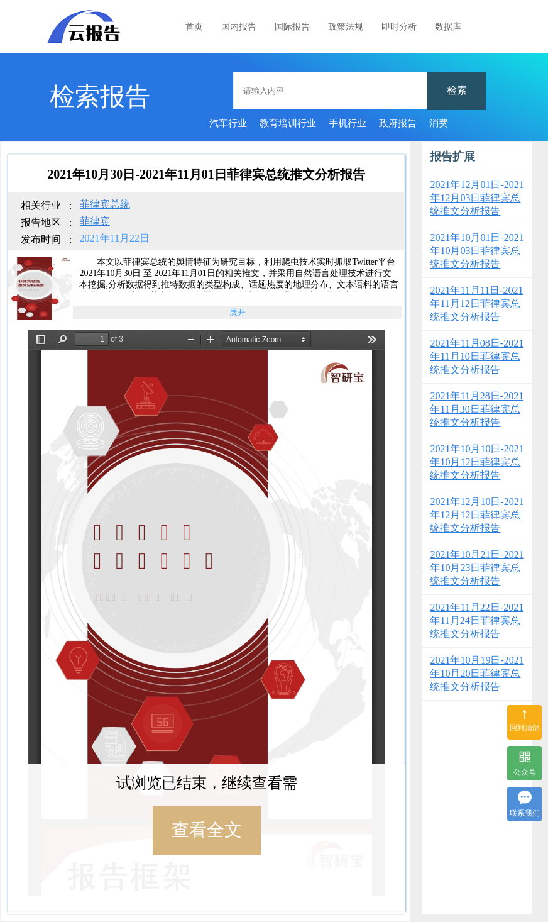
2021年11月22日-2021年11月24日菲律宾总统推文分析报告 (476, 620)
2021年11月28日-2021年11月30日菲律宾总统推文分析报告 (476, 409)
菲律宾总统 (105, 204)
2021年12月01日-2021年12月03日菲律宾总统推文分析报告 (476, 197)
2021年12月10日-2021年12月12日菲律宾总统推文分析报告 (476, 514)
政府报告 (398, 123)
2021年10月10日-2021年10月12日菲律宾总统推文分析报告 (476, 461)
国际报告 (292, 26)
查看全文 (207, 830)
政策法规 (345, 26)
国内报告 (238, 26)
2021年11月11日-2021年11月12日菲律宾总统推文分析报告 (476, 303)
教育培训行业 (288, 123)
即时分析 (399, 26)
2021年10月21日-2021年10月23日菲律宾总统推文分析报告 (476, 567)
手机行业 (347, 123)
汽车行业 (228, 123)
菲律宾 (95, 221)
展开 (237, 312)
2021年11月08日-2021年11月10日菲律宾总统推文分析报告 (476, 356)
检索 (457, 90)
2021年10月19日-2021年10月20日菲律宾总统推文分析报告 (476, 673)
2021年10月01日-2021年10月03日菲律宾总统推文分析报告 (476, 250)
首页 (194, 26)
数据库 (448, 26)
